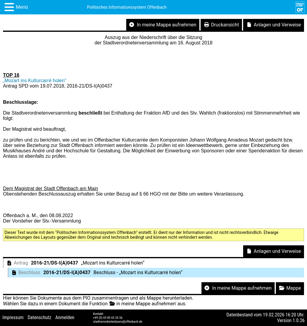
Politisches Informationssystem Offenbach (127, 7)
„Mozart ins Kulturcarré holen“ (34, 80)
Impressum (13, 317)
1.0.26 (299, 320)
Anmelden (64, 317)
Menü (22, 7)
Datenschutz (39, 317)
